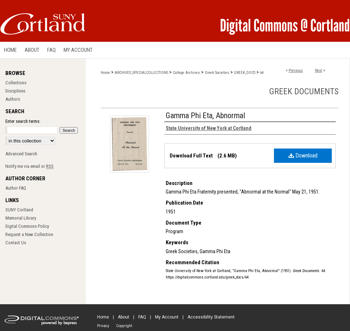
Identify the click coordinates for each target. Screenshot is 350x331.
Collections (15, 82)
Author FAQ (15, 188)
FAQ (142, 317)
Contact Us (15, 242)
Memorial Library (20, 218)
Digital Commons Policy (27, 226)
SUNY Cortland (19, 209)
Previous (296, 70)
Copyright (124, 326)
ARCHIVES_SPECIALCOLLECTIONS (141, 72)
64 (262, 72)
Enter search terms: (22, 121)
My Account (167, 317)
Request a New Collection (29, 234)
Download (303, 155)
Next (318, 70)
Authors (12, 99)
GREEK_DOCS (244, 72)
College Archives (186, 72)
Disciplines (15, 91)
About (123, 317)
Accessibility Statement (211, 317)
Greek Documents (304, 91)
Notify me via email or (29, 166)
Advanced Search (21, 153)
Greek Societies (217, 72)
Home (105, 72)
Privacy (103, 326)
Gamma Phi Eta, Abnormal (205, 115)
